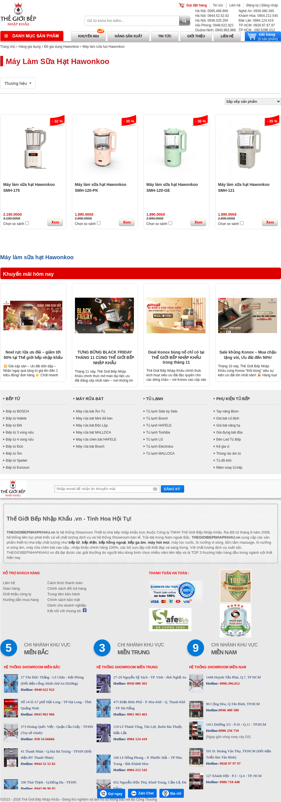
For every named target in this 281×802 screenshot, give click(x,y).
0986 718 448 (229, 782)
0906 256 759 (229, 730)
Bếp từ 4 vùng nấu (20, 439)
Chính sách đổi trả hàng (66, 588)
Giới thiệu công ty (17, 594)
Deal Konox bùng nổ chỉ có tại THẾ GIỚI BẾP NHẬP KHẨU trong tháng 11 (176, 357)
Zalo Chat (142, 793)
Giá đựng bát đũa (229, 432)
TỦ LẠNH (154, 399)
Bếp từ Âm (14, 453)
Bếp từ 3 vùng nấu (20, 432)
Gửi (172, 488)
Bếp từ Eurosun (17, 468)
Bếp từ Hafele (16, 418)
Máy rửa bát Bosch (90, 446)
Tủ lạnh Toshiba (158, 432)
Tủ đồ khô (224, 460)
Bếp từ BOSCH (17, 411)
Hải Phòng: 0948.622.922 (214, 25)
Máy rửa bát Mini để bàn (94, 418)
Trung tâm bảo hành (63, 594)
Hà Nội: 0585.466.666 (211, 11)
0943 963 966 (43, 714)
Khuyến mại (88, 36)
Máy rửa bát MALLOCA (93, 432)
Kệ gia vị (223, 446)
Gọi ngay (111, 793)
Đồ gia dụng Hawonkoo (61, 47)
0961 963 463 (136, 714)
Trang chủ (7, 47)
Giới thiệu (196, 36)
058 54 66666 (43, 739)
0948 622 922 (43, 689)
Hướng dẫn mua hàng (21, 600)
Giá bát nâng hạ (228, 425)
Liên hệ (235, 5)
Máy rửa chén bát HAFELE (96, 439)
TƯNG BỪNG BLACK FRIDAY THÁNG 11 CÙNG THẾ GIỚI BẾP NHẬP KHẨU (104, 357)
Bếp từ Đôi (14, 425)
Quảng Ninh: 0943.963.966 (215, 30)
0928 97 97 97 (230, 763)
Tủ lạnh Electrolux (159, 446)
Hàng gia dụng (29, 47)
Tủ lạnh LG (154, 439)
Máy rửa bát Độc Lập (92, 425)
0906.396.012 (229, 683)
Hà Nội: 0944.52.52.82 (212, 16)
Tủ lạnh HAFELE (159, 425)
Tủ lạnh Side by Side (161, 411)
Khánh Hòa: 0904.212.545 (258, 16)
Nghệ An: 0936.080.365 (256, 11)
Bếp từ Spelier (17, 460)
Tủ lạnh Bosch (157, 418)
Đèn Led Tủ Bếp (228, 439)
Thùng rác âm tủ (228, 453)
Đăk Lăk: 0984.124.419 (256, 20)
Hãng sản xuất (128, 36)
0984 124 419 (136, 739)
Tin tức (218, 5)
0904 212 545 (136, 770)
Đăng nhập (269, 5)
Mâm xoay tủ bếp (229, 468)
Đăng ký (252, 5)
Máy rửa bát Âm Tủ (90, 411)
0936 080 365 (136, 683)
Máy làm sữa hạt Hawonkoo (104, 47)
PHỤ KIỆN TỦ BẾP (233, 399)
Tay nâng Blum (227, 411)
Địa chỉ (171, 793)
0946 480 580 (229, 710)
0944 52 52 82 (44, 764)
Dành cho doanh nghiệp (66, 605)
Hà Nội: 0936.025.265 (211, 20)
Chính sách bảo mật (63, 600)
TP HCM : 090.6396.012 (257, 30)
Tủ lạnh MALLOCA (160, 453)
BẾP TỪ (13, 399)
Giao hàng (11, 588)
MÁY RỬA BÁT (90, 399)
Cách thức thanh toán (65, 583)
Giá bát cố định (227, 418)
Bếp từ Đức (14, 446)
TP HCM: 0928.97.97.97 (257, 25)
